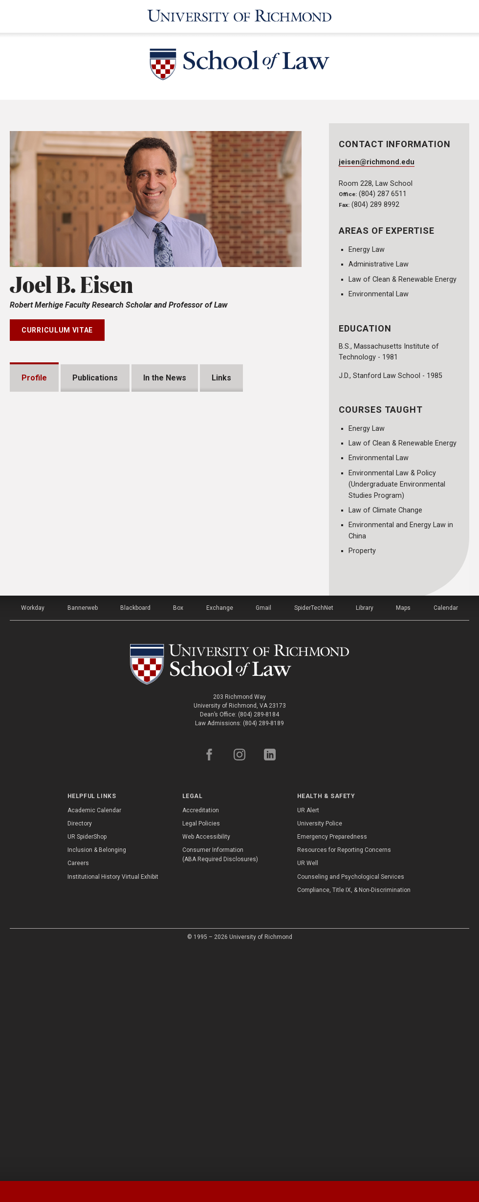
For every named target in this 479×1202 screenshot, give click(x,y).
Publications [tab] (95, 377)
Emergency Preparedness (332, 1066)
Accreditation (200, 1039)
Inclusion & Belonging (96, 1079)
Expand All (264, 599)
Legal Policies (201, 1052)
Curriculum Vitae (57, 330)
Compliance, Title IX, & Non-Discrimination (354, 1119)
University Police (319, 1052)
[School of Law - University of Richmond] (239, 66)
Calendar (446, 837)
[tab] (60, 1191)
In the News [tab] (164, 377)
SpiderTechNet (313, 837)
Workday (32, 837)
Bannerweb (82, 837)
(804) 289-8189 (263, 952)
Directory (79, 1052)
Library (364, 837)
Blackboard (135, 837)
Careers (78, 1092)
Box (178, 837)
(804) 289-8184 (258, 943)
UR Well (307, 1092)
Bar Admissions (62, 685)
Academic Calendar (94, 1039)
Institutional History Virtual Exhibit (112, 1105)
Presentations (60, 623)
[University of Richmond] (239, 16)
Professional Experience (79, 717)
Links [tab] (221, 377)
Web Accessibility (206, 1066)
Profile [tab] (34, 377)
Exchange (219, 837)
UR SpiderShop (87, 1066)
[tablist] (239, 1191)
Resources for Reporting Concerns (344, 1079)
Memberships (58, 654)
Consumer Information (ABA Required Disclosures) (220, 1084)
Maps (403, 837)
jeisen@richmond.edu (376, 162)
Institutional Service (70, 748)
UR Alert (308, 1039)
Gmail (263, 837)
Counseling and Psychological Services (350, 1105)
